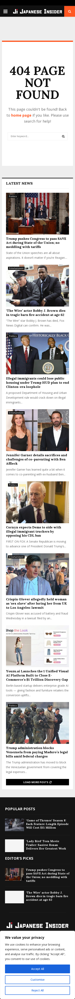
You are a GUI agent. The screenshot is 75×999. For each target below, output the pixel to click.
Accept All (37, 969)
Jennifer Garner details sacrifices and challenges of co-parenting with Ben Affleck (36, 459)
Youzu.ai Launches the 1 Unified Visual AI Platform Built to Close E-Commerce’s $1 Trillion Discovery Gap (37, 675)
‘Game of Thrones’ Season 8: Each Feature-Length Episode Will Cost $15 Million (47, 824)
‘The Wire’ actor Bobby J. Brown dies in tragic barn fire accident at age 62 (35, 313)
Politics (13, 196)
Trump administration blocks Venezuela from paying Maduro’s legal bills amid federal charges (37, 752)
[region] (37, 965)
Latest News (19, 183)
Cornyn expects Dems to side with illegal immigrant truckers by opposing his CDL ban (33, 531)
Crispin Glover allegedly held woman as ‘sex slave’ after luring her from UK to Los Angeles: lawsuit (36, 603)
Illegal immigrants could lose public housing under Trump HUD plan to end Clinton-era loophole (37, 382)
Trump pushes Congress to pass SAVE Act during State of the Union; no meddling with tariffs (36, 243)
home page (21, 115)
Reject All (37, 990)
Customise (38, 979)
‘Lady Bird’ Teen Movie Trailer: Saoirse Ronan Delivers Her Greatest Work (46, 844)
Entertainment (16, 268)
